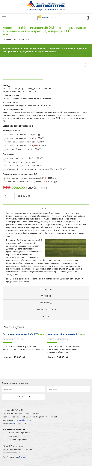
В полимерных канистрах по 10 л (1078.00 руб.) (23, 138)
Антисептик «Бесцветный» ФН (66, 334)
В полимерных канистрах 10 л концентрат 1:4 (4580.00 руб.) (30, 182)
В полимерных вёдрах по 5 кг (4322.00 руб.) (22, 162)
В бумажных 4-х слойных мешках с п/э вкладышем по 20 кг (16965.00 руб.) (34, 169)
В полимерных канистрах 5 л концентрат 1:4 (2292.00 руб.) (31, 178)
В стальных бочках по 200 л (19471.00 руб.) (22, 149)
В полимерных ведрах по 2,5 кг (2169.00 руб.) (23, 158)
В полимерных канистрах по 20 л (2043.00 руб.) (26, 142)
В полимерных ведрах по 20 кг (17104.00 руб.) (23, 166)
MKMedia (22, 457)
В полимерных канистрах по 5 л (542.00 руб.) (22, 134)
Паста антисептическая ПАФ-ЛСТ (23, 334)
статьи (13, 424)
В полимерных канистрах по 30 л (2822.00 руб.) (26, 146)
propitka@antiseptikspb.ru (29, 420)
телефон (87, 18)
